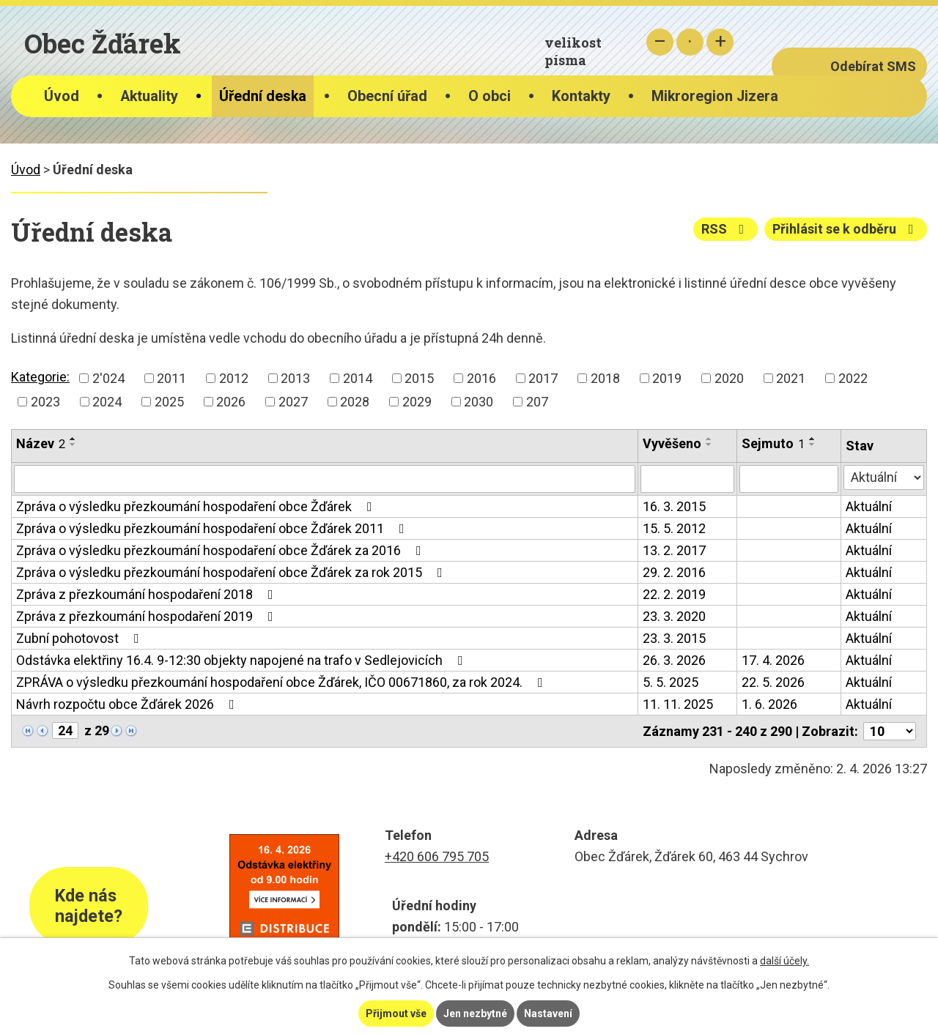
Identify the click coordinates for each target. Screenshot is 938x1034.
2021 (790, 378)
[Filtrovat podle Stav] (883, 477)
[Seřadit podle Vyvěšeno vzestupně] (709, 439)
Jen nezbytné (475, 1013)
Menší (659, 42)
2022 (853, 378)
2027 (293, 401)
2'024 (108, 378)
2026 (230, 401)
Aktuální (869, 506)
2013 (295, 378)
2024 (107, 401)
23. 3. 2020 (674, 616)
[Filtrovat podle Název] (324, 479)
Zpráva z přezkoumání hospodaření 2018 (147, 594)
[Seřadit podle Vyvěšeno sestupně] (709, 444)
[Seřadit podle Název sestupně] (73, 444)
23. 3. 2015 (674, 638)
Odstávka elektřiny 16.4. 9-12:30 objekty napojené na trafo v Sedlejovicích (242, 660)
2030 (478, 401)
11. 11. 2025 (678, 704)
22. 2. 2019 (674, 594)
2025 (169, 401)
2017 (543, 378)
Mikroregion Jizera (714, 96)
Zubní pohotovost (80, 638)
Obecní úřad (387, 96)
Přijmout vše (396, 1013)
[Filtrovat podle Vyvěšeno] (687, 479)
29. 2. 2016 (674, 572)
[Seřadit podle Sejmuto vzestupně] (813, 439)
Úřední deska (262, 96)
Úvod (61, 96)
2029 (417, 401)
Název (40, 443)
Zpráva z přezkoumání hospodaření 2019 (147, 616)
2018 (605, 378)
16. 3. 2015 (674, 506)
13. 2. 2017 (674, 550)
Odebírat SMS (873, 66)
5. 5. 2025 (670, 682)
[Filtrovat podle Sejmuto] (788, 479)
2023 (45, 401)
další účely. (784, 961)
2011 (171, 378)
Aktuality (149, 96)
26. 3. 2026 (674, 660)
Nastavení (548, 1013)
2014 (357, 378)
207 (537, 401)
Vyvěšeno (672, 443)
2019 (667, 378)
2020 (729, 378)
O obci (489, 96)
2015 (419, 378)
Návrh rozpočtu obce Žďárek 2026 (128, 704)
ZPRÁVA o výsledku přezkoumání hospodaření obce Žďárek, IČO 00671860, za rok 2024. (282, 682)
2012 (233, 378)
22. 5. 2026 (773, 682)
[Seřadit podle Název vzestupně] (73, 439)
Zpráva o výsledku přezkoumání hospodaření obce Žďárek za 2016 (221, 550)
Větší (720, 42)
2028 (354, 401)
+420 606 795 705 (437, 856)
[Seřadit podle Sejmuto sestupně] (813, 444)
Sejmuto (773, 443)
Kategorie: (40, 376)
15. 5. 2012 (674, 528)
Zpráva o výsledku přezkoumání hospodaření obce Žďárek (197, 506)
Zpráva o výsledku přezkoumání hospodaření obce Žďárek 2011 (213, 528)
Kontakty (581, 96)
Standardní (690, 42)
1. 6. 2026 (769, 704)
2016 (481, 378)
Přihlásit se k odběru (846, 229)
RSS (725, 229)
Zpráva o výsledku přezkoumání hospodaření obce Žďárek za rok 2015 (232, 572)
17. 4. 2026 (773, 660)
